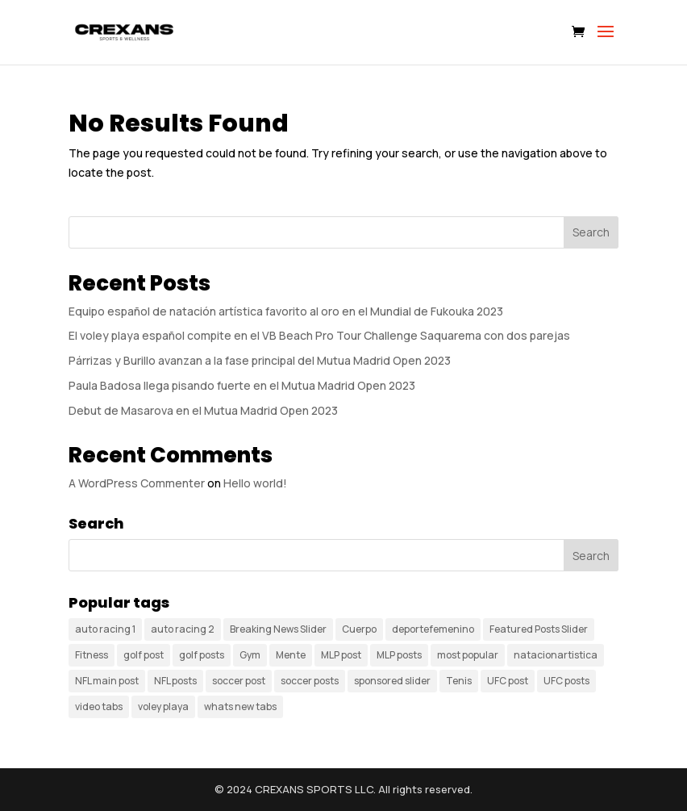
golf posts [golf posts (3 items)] (201, 655)
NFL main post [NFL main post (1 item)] (107, 681)
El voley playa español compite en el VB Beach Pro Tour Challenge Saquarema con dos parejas (319, 335)
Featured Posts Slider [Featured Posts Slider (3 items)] (538, 629)
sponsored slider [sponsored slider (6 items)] (392, 681)
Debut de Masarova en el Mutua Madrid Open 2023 (203, 410)
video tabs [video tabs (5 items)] (99, 706)
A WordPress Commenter (137, 483)
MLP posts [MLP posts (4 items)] (399, 655)
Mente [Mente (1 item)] (291, 655)
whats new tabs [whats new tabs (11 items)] (240, 706)
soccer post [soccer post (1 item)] (238, 681)
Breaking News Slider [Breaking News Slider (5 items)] (278, 629)
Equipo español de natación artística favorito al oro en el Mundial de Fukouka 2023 (286, 311)
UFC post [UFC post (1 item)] (507, 681)
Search (591, 232)
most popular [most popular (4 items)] (467, 655)
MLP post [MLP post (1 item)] (341, 655)
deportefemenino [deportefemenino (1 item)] (433, 629)
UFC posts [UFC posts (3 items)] (566, 681)
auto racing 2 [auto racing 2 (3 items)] (182, 629)
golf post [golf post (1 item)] (143, 655)
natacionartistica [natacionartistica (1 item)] (555, 655)
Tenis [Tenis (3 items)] (459, 681)
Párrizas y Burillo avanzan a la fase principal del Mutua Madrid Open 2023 (260, 360)
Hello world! (255, 483)
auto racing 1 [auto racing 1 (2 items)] (105, 629)
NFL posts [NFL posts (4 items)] (175, 681)
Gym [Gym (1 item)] (249, 655)
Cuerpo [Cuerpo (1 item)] (359, 629)
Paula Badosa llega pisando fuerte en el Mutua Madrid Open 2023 (242, 385)
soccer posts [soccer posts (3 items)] (310, 681)
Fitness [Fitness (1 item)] (91, 655)
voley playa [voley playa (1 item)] (163, 706)
